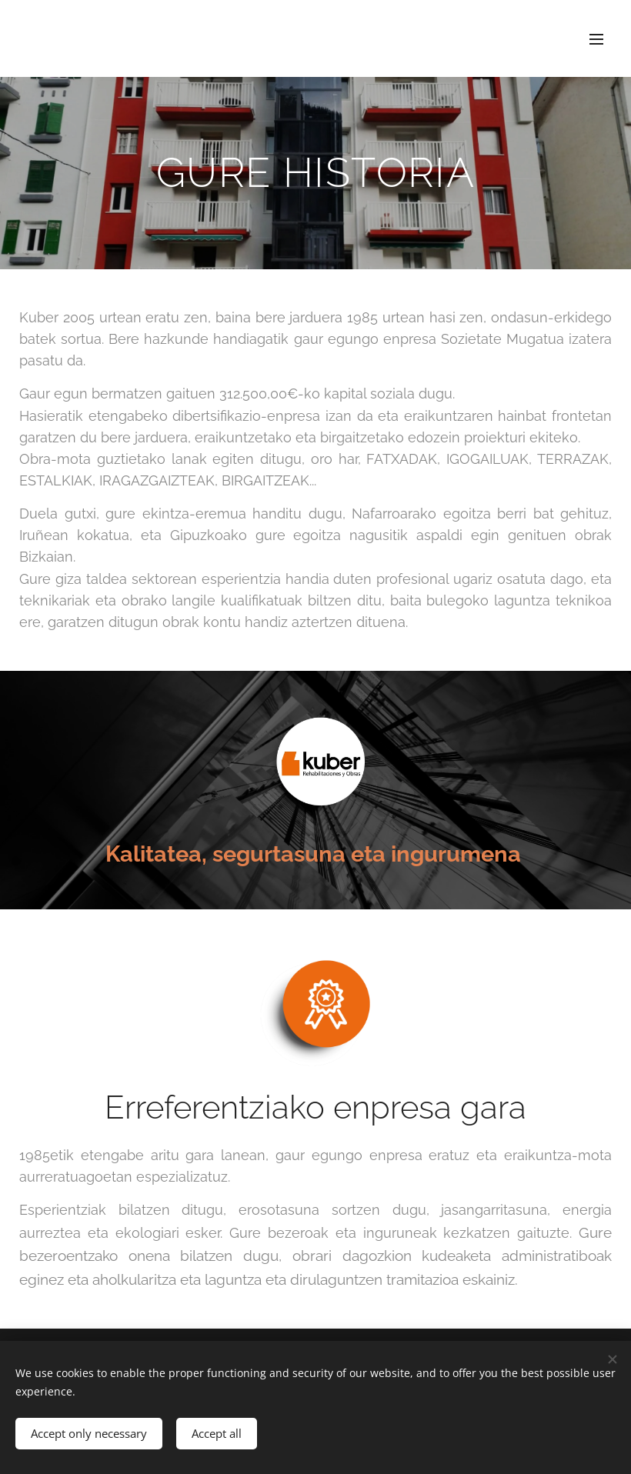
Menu (596, 39)
